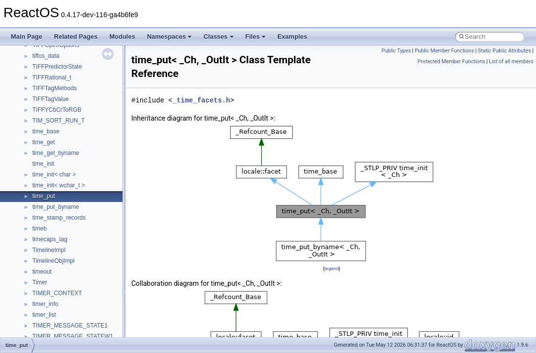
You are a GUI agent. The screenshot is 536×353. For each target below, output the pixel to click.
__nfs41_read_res (56, 241)
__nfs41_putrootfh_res (61, 220)
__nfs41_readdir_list (58, 295)
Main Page (26, 36)
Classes (218, 36)
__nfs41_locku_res (57, 47)
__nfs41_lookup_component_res (75, 79)
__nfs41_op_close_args (63, 101)
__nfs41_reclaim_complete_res (73, 328)
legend (331, 268)
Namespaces (169, 36)
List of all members (511, 61)
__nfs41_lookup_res (58, 90)
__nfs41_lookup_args (60, 58)
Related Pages (75, 36)
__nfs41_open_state (59, 155)
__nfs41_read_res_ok (60, 252)
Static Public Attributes (504, 51)
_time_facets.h (201, 100)
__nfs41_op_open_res (61, 133)
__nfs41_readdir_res (59, 306)
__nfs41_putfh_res (56, 209)
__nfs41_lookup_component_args (76, 69)
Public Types (396, 51)
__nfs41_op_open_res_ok (66, 144)
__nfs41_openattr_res (61, 177)
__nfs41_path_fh (54, 187)
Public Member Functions (444, 51)
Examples (292, 36)
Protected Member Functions (451, 61)
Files (255, 36)
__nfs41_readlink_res (60, 317)
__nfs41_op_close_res (62, 112)
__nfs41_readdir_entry (61, 284)
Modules (122, 36)
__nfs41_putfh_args (58, 198)
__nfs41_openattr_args (62, 166)
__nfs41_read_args (57, 230)
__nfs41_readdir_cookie (63, 274)
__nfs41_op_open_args (63, 123)
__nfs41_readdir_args (61, 263)
